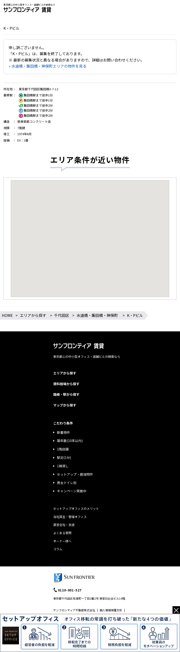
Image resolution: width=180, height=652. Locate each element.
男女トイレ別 (67, 482)
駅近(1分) (64, 457)
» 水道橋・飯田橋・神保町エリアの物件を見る (47, 66)
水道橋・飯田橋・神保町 (97, 315)
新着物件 (63, 432)
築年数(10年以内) (70, 440)
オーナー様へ (62, 541)
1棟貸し (63, 466)
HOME (7, 315)
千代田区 (61, 315)
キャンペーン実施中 (71, 491)
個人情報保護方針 (111, 610)
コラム (57, 549)
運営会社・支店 (64, 524)
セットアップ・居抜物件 (75, 474)
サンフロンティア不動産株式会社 (74, 610)
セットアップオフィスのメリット (76, 508)
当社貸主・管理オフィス (70, 516)
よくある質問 (62, 533)
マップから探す (64, 405)
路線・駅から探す (66, 394)
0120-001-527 (70, 590)
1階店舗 (63, 449)
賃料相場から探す (66, 383)
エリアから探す (33, 315)
